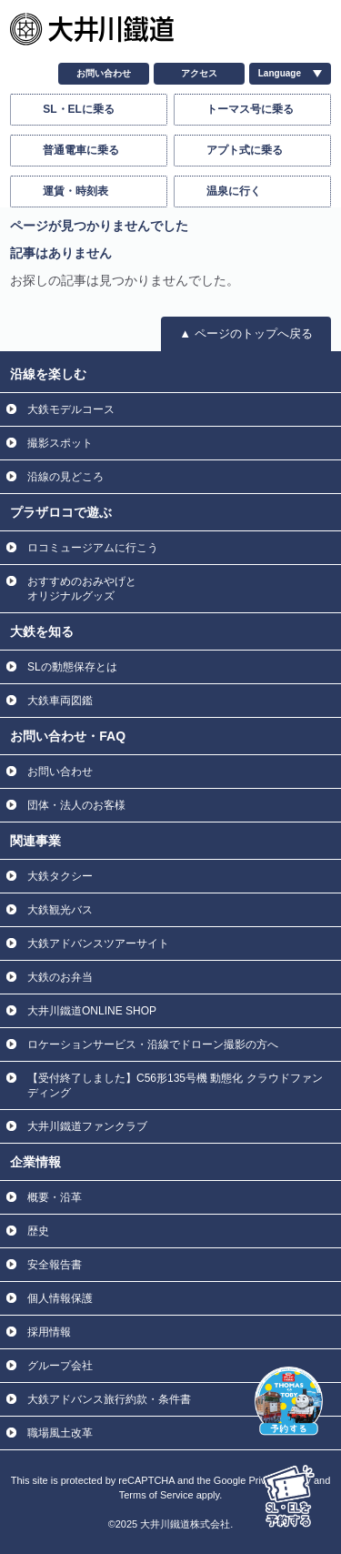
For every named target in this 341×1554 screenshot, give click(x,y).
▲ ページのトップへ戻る (245, 333)
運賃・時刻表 (75, 191)
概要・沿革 (54, 1197)
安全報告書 (54, 1264)
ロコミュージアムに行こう (92, 547)
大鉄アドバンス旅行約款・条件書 (109, 1399)
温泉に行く (233, 191)
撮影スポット (60, 443)
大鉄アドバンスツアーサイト (98, 943)
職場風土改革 (60, 1433)
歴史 (38, 1231)
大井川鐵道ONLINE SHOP (91, 1010)
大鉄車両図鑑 (60, 700)
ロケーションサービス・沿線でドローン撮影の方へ (152, 1044)
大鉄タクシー (60, 876)
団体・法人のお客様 (76, 805)
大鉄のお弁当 (60, 977)
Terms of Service (156, 1494)
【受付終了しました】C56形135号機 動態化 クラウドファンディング (175, 1085)
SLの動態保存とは (72, 667)
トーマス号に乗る (250, 109)
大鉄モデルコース (71, 409)
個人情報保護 (60, 1298)
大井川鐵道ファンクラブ (87, 1126)
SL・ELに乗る (79, 109)
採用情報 (49, 1332)
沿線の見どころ (65, 476)
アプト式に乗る (244, 150)
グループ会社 (60, 1365)
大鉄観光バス (60, 909)
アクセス (199, 73)
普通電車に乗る (81, 150)
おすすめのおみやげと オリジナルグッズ (81, 588)
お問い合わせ (103, 73)
